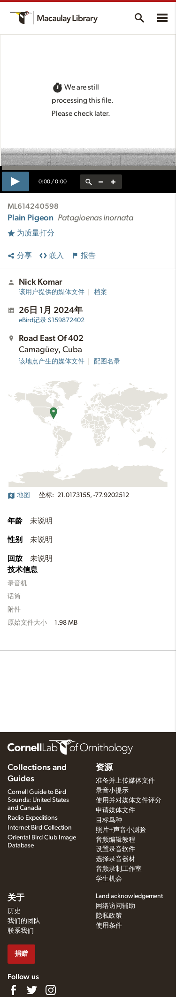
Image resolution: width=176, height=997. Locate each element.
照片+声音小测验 (121, 830)
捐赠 (21, 953)
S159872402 (51, 320)
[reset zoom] (89, 181)
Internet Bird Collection (40, 827)
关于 (16, 898)
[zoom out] (101, 181)
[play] (15, 181)
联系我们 (21, 931)
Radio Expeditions (33, 818)
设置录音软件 (115, 849)
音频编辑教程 (115, 840)
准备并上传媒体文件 (125, 781)
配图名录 (107, 361)
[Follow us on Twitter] (32, 990)
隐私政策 (109, 916)
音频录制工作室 (119, 869)
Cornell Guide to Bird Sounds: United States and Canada (38, 800)
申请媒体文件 (115, 810)
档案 (100, 292)
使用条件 (109, 925)
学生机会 (109, 879)
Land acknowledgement (129, 896)
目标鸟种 (109, 820)
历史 (14, 911)
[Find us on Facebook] (13, 990)
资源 (104, 767)
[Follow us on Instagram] (50, 990)
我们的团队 (24, 921)
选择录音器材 (115, 859)
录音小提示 (112, 790)
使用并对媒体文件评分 (128, 800)
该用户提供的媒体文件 (51, 292)
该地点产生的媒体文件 (51, 361)
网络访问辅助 (115, 906)
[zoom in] (113, 181)
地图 (19, 495)
